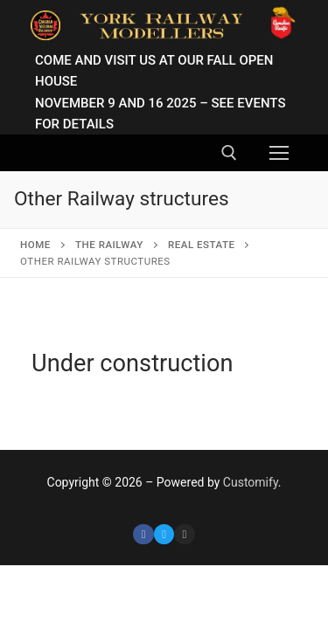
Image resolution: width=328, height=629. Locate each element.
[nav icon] (279, 153)
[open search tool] (229, 153)
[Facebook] (143, 534)
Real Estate (201, 244)
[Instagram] (184, 534)
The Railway (109, 244)
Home (35, 244)
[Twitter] (164, 534)
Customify (250, 482)
